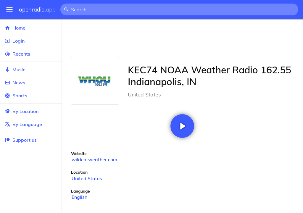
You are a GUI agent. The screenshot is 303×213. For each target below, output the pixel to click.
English (79, 197)
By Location (31, 111)
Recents (31, 53)
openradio (37, 9)
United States (87, 178)
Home (31, 27)
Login (31, 40)
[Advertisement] (182, 38)
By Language (31, 124)
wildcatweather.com (94, 159)
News (31, 82)
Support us (21, 140)
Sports (31, 95)
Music (31, 69)
